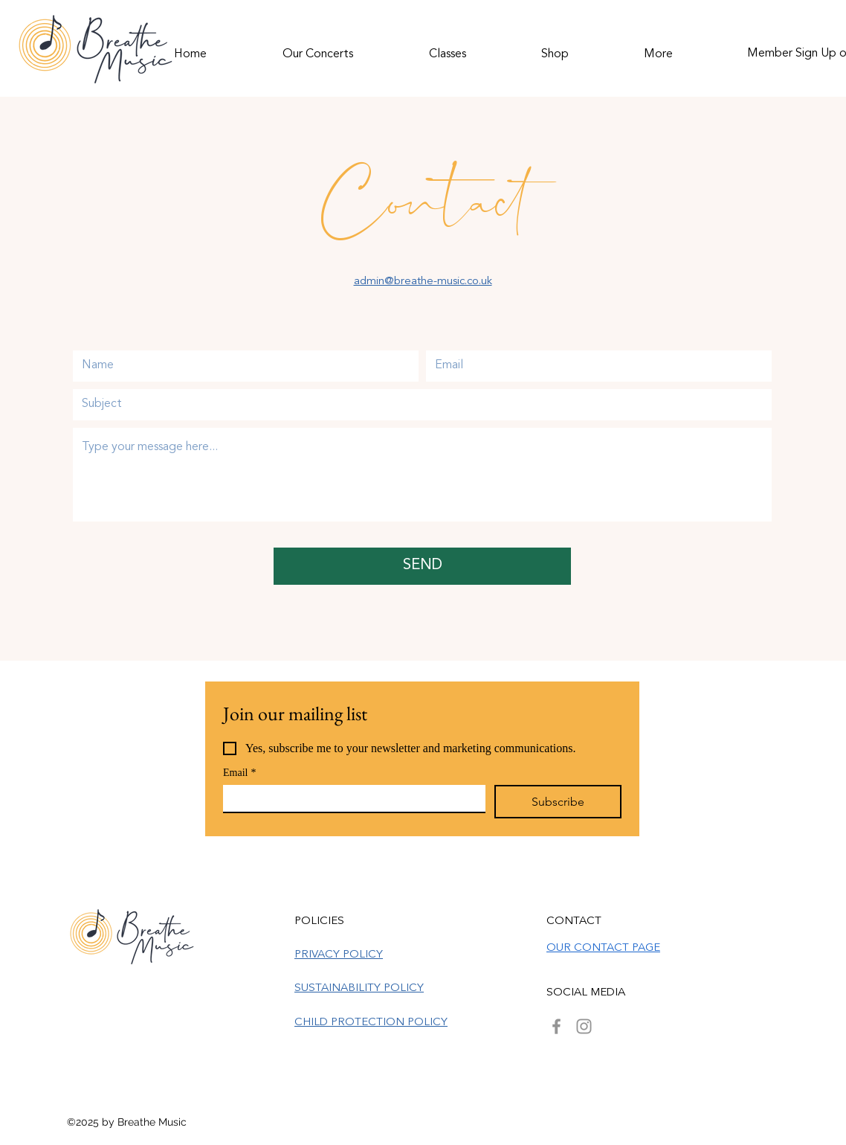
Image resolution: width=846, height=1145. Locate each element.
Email (239, 772)
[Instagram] (584, 1026)
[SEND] (422, 566)
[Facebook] (556, 1026)
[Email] (350, 798)
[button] (318, 47)
